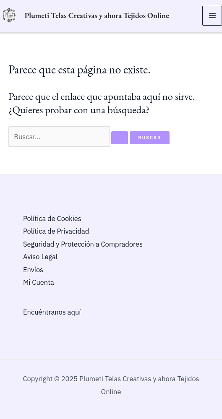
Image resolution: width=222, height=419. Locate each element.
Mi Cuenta (38, 282)
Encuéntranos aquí (52, 312)
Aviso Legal (40, 256)
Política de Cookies (52, 218)
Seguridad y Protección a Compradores (83, 244)
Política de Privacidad (56, 231)
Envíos (33, 269)
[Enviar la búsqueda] (119, 137)
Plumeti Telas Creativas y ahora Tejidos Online (96, 15)
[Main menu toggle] (212, 16)
